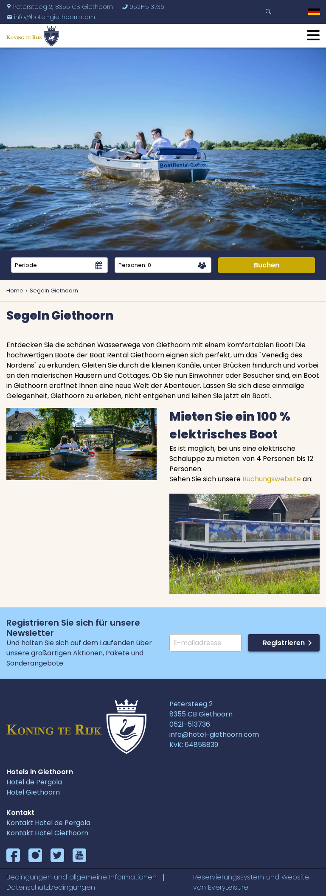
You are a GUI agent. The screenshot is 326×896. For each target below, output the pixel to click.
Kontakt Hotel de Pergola (48, 823)
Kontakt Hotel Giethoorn (47, 833)
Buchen (266, 265)
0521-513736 (143, 7)
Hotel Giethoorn (33, 792)
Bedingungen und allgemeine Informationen (81, 877)
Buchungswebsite (271, 479)
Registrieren (284, 643)
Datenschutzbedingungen (50, 887)
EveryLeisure (228, 887)
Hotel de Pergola (34, 782)
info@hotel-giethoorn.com (50, 17)
